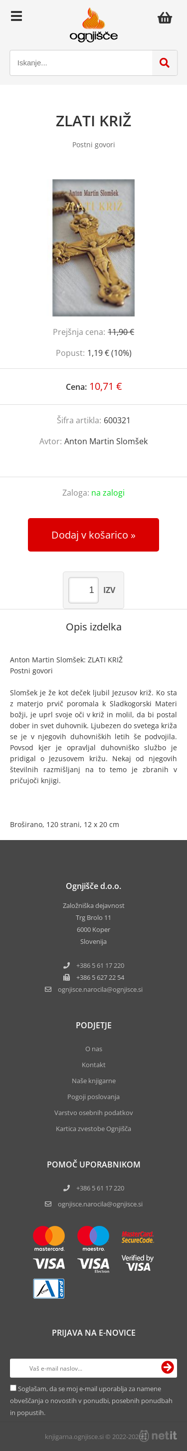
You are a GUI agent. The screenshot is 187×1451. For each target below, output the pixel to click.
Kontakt (94, 1064)
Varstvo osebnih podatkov (93, 1112)
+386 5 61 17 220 (100, 965)
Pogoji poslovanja (93, 1096)
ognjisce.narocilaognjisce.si (100, 989)
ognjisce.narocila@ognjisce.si (100, 1203)
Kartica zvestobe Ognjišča (93, 1128)
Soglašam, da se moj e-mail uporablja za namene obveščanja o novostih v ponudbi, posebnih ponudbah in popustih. (91, 1400)
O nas (93, 1048)
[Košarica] (168, 17)
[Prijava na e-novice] (167, 1368)
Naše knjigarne (94, 1080)
